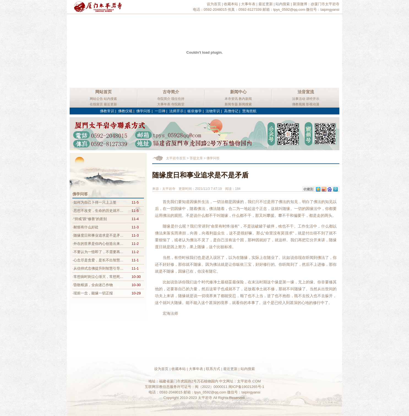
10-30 (136, 277)
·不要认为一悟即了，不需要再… (98, 252)
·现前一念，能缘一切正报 (92, 293)
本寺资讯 (231, 99)
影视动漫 (312, 104)
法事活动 (298, 99)
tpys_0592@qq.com (289, 9)
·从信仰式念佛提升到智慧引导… (98, 268)
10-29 (136, 293)
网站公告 (96, 99)
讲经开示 (312, 99)
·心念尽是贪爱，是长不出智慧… (98, 260)
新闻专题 (231, 104)
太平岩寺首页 (176, 158)
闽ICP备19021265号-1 (246, 387)
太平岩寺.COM (249, 381)
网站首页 (103, 91)
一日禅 (160, 111)
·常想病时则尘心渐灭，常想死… (98, 277)
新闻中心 (238, 91)
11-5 (135, 202)
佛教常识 (107, 111)
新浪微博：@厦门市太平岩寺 (316, 4)
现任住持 (177, 99)
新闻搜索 (245, 104)
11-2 (135, 244)
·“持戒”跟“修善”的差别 (89, 219)
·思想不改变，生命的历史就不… (98, 211)
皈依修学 (194, 111)
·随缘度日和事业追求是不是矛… (98, 235)
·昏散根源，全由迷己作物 (92, 285)
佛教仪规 (125, 111)
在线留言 (96, 104)
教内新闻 (245, 99)
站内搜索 (283, 4)
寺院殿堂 (177, 104)
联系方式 (213, 369)
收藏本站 (231, 4)
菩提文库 (196, 158)
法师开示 (176, 111)
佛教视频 (298, 104)
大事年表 (248, 4)
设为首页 (214, 4)
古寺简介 (171, 91)
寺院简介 (163, 99)
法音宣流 (306, 91)
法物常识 (213, 111)
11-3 (135, 227)
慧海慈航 (249, 111)
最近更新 (265, 4)
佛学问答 (143, 111)
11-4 (135, 219)
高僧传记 (231, 111)
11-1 (135, 260)
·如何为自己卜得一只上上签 (94, 202)
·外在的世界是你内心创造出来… (98, 244)
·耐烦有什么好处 (85, 227)
